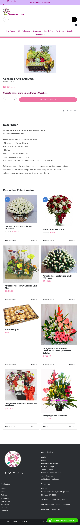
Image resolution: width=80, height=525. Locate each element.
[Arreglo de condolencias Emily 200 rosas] (59, 259)
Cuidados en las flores (50, 479)
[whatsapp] (11, 1)
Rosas (3, 489)
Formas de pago (47, 466)
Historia (44, 460)
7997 (63, 500)
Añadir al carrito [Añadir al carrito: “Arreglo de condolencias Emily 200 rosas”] (49, 299)
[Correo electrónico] (75, 110)
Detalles (34, 240)
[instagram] (8, 1)
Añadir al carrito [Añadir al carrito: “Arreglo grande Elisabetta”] (49, 427)
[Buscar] (74, 19)
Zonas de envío (47, 470)
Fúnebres (4, 511)
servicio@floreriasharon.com (58, 505)
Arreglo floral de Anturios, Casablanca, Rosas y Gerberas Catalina (57, 350)
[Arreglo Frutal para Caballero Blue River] (21, 264)
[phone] (4, 4)
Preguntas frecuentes (49, 463)
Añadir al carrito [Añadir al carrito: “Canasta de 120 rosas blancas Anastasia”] (11, 240)
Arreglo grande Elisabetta (55, 416)
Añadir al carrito (48, 99)
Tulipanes (5, 495)
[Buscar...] (37, 19)
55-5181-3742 (55, 509)
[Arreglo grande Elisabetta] (59, 391)
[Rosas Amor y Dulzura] (59, 210)
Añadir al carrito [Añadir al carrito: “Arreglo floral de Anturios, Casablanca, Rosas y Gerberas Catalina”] (49, 364)
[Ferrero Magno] (21, 315)
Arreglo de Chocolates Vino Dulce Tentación (21, 404)
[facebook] (4, 1)
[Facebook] (64, 110)
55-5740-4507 (54, 500)
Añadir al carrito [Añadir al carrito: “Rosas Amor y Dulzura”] (49, 240)
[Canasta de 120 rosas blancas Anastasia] (21, 209)
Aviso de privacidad (49, 476)
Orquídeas (5, 498)
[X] (67, 110)
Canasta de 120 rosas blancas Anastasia (18, 227)
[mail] (15, 1)
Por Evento (5, 504)
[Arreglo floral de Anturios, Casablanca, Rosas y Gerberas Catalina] (59, 324)
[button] (62, 520)
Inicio (43, 457)
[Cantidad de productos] (10, 99)
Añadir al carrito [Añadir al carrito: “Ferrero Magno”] (11, 364)
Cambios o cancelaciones (51, 473)
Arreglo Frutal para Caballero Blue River (21, 287)
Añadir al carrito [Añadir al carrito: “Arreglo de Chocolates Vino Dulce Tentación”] (11, 427)
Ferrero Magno (12, 329)
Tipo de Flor (5, 501)
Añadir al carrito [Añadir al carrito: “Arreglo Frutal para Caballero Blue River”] (11, 299)
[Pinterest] (71, 110)
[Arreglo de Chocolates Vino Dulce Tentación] (21, 384)
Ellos (3, 492)
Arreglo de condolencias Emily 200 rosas (57, 277)
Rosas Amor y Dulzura (53, 229)
